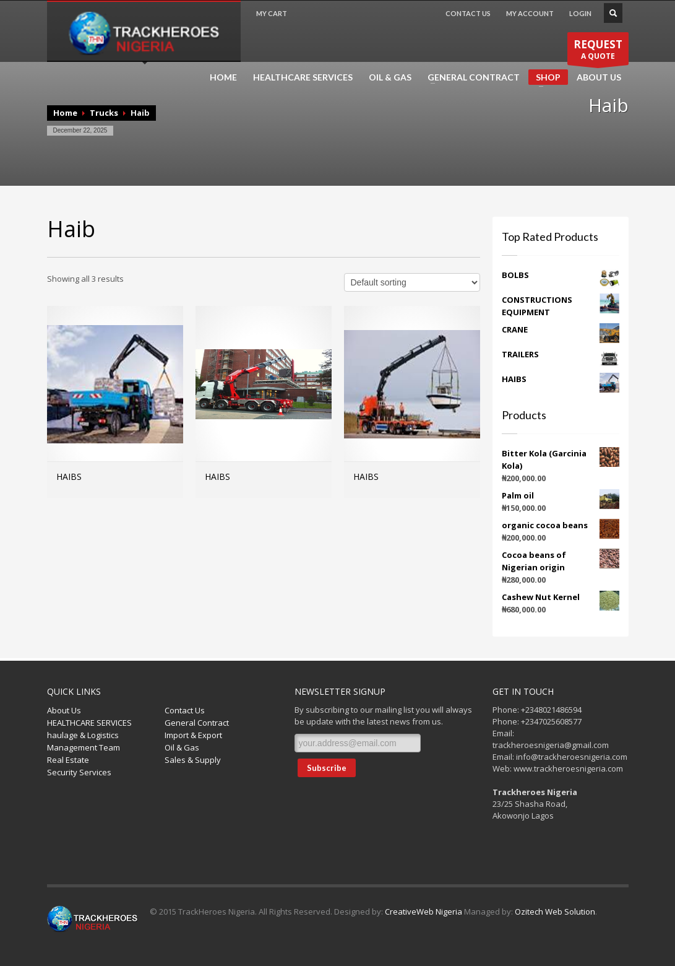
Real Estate (68, 759)
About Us (64, 710)
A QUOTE (598, 49)
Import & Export (193, 735)
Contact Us (185, 710)
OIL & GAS (390, 77)
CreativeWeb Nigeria (423, 911)
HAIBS (69, 476)
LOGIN (580, 13)
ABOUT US (599, 77)
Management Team (83, 747)
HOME (223, 77)
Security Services (79, 772)
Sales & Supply (193, 759)
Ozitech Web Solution (555, 911)
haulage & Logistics (83, 735)
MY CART (271, 13)
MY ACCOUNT (530, 13)
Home (65, 112)
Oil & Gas (182, 747)
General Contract (197, 722)
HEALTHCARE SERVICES (303, 77)
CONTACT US (468, 13)
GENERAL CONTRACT (470, 77)
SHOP (544, 78)
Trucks (104, 112)
